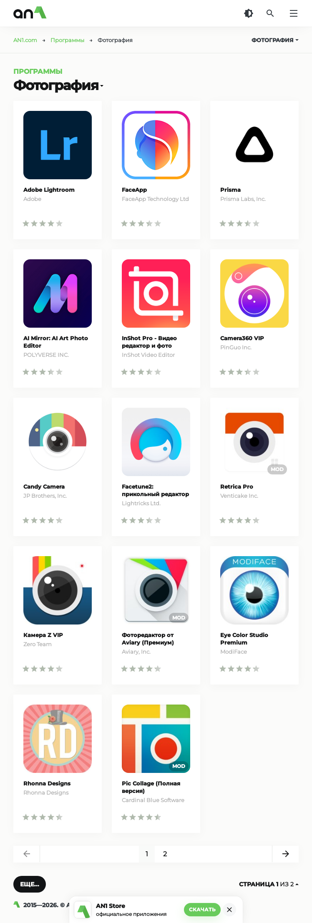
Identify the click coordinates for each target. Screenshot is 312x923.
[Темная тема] (249, 13)
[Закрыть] (229, 909)
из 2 (269, 884)
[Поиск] (270, 13)
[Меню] (294, 13)
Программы (37, 71)
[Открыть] (100, 85)
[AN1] (18, 905)
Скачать (202, 909)
